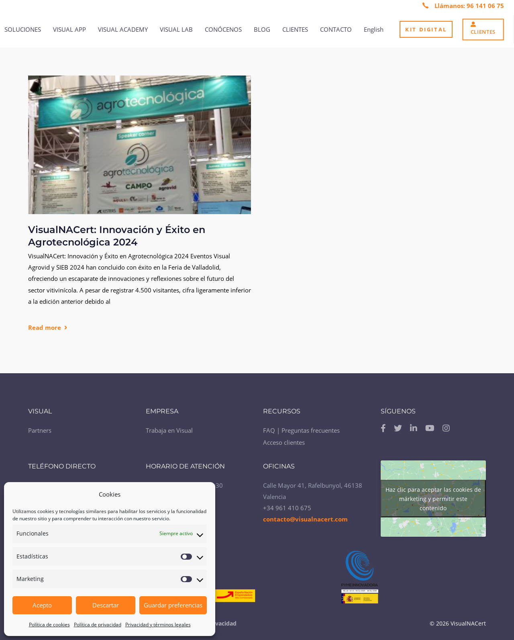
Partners (39, 428)
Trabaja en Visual (169, 428)
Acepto (42, 605)
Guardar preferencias (173, 605)
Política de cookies (49, 624)
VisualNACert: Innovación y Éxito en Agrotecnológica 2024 (116, 236)
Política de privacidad (97, 624)
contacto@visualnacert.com (305, 516)
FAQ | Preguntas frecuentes (301, 428)
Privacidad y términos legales (158, 624)
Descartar (105, 605)
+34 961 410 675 (287, 505)
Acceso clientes (284, 440)
